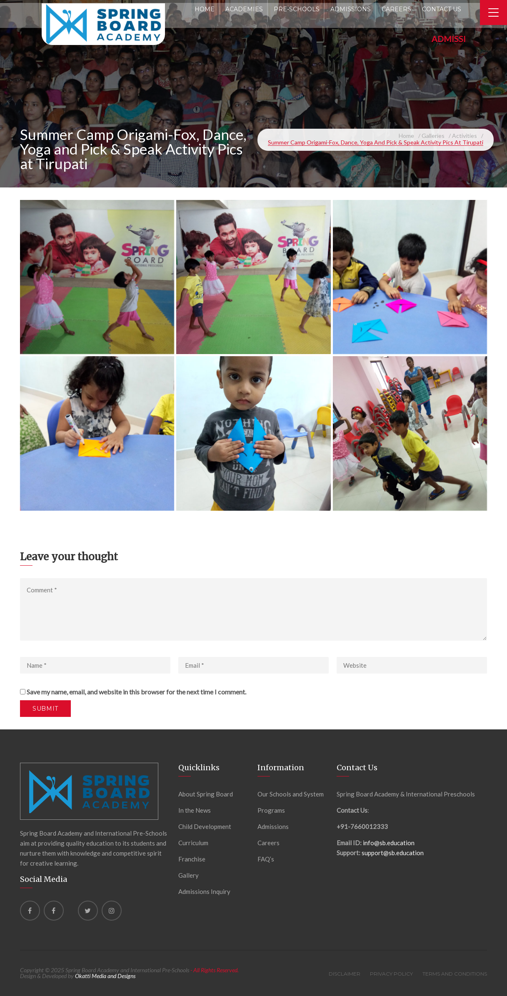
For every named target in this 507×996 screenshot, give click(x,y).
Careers (268, 842)
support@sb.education (393, 852)
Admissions (273, 826)
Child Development (204, 826)
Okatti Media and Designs (105, 975)
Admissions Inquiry (204, 891)
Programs (271, 810)
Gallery (188, 875)
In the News (194, 810)
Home (406, 135)
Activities (464, 135)
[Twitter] (88, 911)
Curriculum (193, 842)
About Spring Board (205, 794)
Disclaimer (344, 974)
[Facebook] (30, 911)
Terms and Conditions (454, 974)
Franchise (191, 859)
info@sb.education (389, 842)
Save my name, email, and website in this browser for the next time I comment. (136, 692)
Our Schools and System (290, 794)
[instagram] (112, 911)
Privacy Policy (391, 974)
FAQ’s (265, 859)
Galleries (433, 135)
